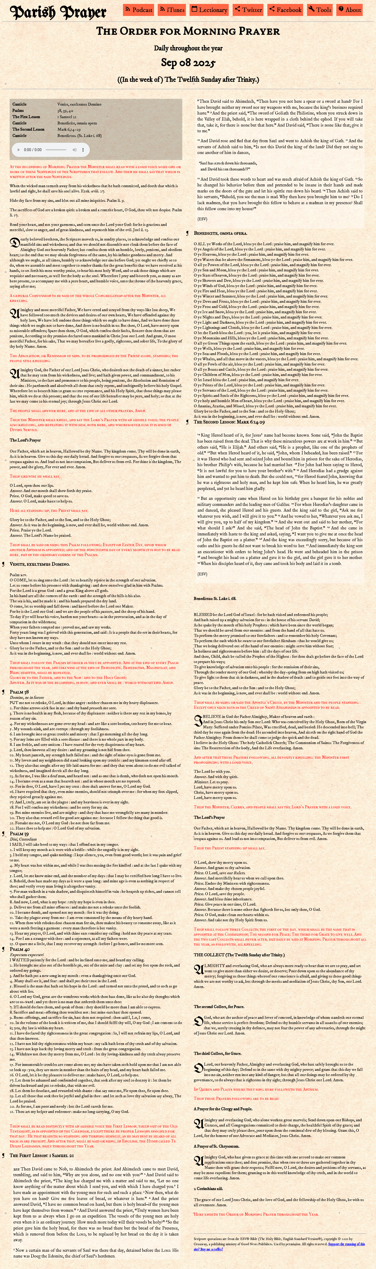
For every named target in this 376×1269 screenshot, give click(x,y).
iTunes (171, 10)
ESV (202, 219)
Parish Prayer (58, 13)
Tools (319, 10)
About (349, 10)
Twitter (248, 10)
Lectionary (209, 10)
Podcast (138, 10)
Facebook (285, 10)
